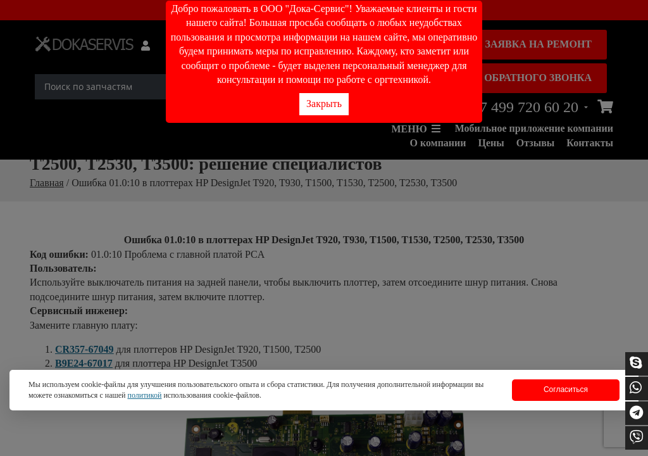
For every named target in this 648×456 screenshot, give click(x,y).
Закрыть (324, 103)
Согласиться (566, 389)
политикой (144, 395)
